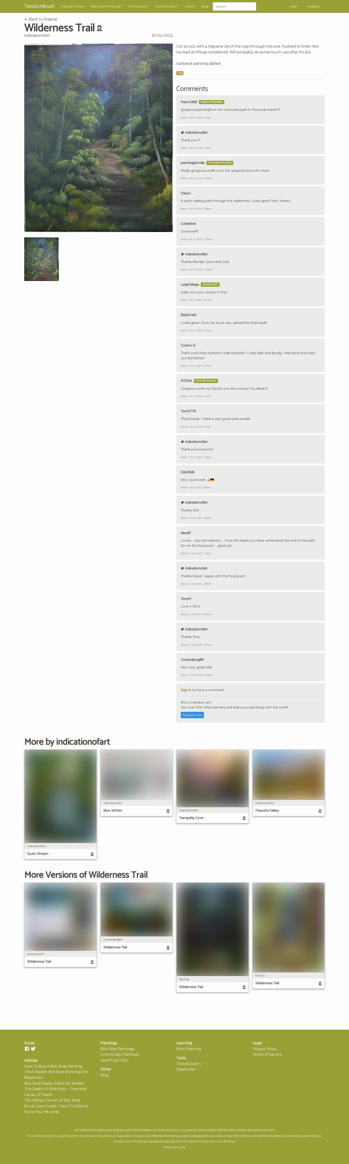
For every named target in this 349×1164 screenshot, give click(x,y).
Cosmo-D (188, 345)
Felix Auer (171, 1147)
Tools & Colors (165, 6)
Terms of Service (267, 1054)
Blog (204, 6)
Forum (190, 6)
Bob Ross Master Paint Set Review (54, 1083)
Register (313, 6)
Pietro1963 (189, 102)
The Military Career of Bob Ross (52, 1100)
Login (293, 6)
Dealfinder (185, 1069)
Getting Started (72, 6)
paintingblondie (193, 163)
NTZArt (186, 381)
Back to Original (40, 19)
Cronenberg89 (192, 660)
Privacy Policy (264, 1049)
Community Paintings (119, 1054)
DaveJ (186, 193)
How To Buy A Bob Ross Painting (53, 1066)
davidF (186, 533)
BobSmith (189, 315)
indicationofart (37, 35)
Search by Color (114, 1060)
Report (184, 117)
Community (137, 6)
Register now (192, 715)
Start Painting (188, 1049)
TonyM (186, 599)
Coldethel (188, 224)
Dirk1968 (187, 472)
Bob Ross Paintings (105, 6)
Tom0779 (188, 411)
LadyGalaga (190, 284)
